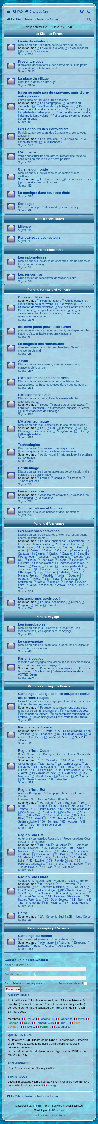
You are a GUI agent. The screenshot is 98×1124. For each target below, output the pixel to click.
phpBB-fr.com (56, 1110)
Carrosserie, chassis (61, 407)
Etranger (74, 477)
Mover (83, 407)
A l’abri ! (25, 361)
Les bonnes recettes (76, 179)
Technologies (29, 445)
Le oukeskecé (47, 138)
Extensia (76, 559)
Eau (41, 428)
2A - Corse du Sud (50, 916)
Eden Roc (45, 559)
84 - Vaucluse (64, 866)
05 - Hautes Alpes (53, 847)
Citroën (74, 602)
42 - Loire (59, 857)
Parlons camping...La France (49, 686)
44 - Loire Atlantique (69, 769)
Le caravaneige (30, 641)
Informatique (67, 454)
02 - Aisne (45, 802)
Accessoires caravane (52, 494)
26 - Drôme (60, 854)
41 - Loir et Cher (41, 769)
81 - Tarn (76, 899)
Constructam (59, 556)
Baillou (46, 550)
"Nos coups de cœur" (75, 710)
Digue (30, 559)
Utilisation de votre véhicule (50, 306)
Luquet (49, 572)
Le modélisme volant (33, 115)
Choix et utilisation (33, 297)
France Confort (42, 562)
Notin (59, 575)
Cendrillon (82, 553)
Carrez (38, 553)
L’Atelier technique (33, 421)
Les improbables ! (33, 624)
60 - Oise (33, 815)
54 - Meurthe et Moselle (73, 808)
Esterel (61, 559)
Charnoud (26, 556)
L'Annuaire (27, 152)
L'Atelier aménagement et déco (43, 378)
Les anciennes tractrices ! (39, 598)
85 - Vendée (57, 779)
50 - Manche (67, 773)
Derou (76, 556)
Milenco (24, 226)
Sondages (26, 204)
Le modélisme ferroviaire (72, 112)
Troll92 (30, 1019)
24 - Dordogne (45, 890)
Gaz (51, 428)
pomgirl (45, 1026)
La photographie (49, 103)
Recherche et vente (65, 544)
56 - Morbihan (42, 776)
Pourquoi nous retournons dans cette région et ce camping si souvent (52, 709)
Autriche (62, 942)
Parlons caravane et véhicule (49, 290)
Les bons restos (48, 179)
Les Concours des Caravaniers (43, 129)
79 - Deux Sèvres (54, 899)
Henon (47, 566)
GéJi (27, 1022)
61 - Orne (62, 776)
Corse (23, 913)
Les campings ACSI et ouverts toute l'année (58, 717)
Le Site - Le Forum (49, 34)
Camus (60, 550)
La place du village (33, 78)
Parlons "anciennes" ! (52, 540)
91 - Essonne (42, 734)
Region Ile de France (35, 727)
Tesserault (69, 578)
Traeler (53, 581)
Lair (80, 569)
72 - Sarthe (80, 776)
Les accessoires (31, 491)
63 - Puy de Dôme (58, 860)
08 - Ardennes (65, 802)
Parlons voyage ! (32, 658)
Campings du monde (35, 936)
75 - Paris (44, 730)
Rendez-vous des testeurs (39, 237)
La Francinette (63, 569)
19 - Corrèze (75, 887)
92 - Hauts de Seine (68, 734)
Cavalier (66, 553)
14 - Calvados (47, 760)
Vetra (31, 584)
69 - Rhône (54, 863)
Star (55, 578)
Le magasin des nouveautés (41, 344)
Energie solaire (29, 434)
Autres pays (64, 945)
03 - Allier (59, 844)
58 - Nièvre (67, 812)
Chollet (42, 556)
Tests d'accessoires (49, 219)
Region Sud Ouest (33, 877)
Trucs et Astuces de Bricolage (38, 411)
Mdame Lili (47, 1019)
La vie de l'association (33, 51)
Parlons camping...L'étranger (49, 928)
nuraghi (53, 1085)
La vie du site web (50, 48)
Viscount (45, 584)
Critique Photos (73, 109)
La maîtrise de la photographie (53, 106)
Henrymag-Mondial (69, 566)
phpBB (37, 1105)
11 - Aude (61, 851)
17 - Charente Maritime (47, 887)
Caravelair (76, 550)
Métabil (45, 575)
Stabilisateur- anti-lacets (67, 404)
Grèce (47, 945)
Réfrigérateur (63, 431)
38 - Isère (42, 857)
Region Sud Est (30, 835)
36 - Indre (65, 766)
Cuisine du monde (33, 169)
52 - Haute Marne (42, 808)
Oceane (72, 575)
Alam (78, 547)
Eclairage (82, 431)
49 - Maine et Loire (42, 773)
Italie (35, 945)
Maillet (63, 572)
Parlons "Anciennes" (51, 602)
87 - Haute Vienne (75, 902)
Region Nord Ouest (33, 751)
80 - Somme (47, 821)
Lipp (37, 572)
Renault (49, 605)
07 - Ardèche (42, 851)
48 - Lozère (35, 860)
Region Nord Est (31, 790)
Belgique (58, 477)
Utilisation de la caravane (36, 303)
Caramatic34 (64, 1026)
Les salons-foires (32, 257)
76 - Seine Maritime (32, 779)
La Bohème (42, 569)
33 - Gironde (41, 893)
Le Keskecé (68, 138)
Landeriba (66, 1019)
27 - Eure (45, 763)
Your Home (75, 584)
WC (78, 428)
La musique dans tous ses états (44, 193)
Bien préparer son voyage (55, 668)
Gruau (34, 566)
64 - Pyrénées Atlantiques (62, 896)
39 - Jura (75, 805)
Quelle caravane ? (75, 300)
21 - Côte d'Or (37, 805)
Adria (67, 547)
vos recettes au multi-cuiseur (38, 182)
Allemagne (45, 942)
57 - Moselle (46, 812)
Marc (75, 572)
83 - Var (45, 866)
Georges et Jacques (69, 562)
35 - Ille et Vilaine (43, 766)
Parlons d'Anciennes (48, 523)
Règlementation (48, 300)
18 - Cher (67, 760)
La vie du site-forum (34, 41)
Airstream (77, 540)
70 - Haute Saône (62, 818)
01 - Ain (43, 844)
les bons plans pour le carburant (44, 327)
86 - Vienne (51, 902)
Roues (42, 404)
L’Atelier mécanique (34, 395)
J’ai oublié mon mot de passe (23, 983)
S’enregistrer (37, 959)
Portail (29, 19)
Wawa (59, 584)
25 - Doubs (58, 805)
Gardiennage (28, 468)
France (43, 477)
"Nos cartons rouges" (33, 713)
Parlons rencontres (49, 250)
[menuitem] (18, 11)
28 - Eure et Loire (67, 763)
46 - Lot (79, 893)
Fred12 (63, 1022)
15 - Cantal (41, 854)
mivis (81, 1019)
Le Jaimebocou (50, 142)
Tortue (39, 581)
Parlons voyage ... (49, 617)
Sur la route (40, 671)
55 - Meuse (27, 812)
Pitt (45, 578)
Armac (33, 550)
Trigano (66, 581)
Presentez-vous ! (32, 61)
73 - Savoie (74, 863)
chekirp (29, 1026)
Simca (36, 605)
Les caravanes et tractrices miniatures (50, 312)
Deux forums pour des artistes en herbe (52, 108)
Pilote (35, 578)
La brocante (43, 498)
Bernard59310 (45, 1022)
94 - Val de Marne (57, 737)
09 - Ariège (45, 883)
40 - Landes (62, 893)
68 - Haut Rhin (37, 818)
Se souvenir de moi (72, 983)
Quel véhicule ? (66, 303)
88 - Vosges (68, 821)
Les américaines (48, 547)
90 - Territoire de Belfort (44, 824)
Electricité (65, 428)
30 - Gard (78, 854)
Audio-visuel (46, 454)
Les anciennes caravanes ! (40, 531)
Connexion (13, 959)
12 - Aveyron (65, 883)
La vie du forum (76, 48)
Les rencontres (30, 274)
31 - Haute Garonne (72, 890)
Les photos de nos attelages (53, 310)
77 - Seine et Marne (68, 730)
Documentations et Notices (40, 508)
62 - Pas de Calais (55, 815)
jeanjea (13, 1022)
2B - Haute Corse (78, 916)
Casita (51, 553)
